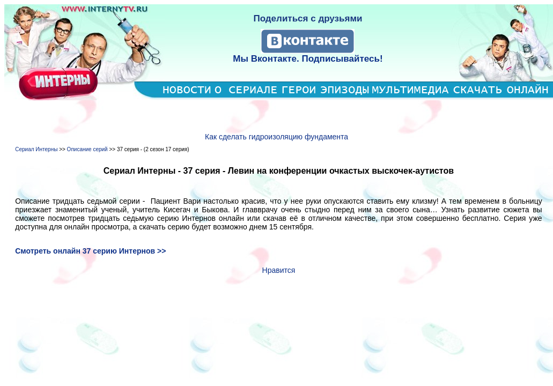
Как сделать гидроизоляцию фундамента (276, 136)
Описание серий (87, 149)
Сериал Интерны (36, 149)
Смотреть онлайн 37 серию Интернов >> (90, 251)
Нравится (279, 270)
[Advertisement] (278, 116)
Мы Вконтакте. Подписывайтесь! (307, 59)
